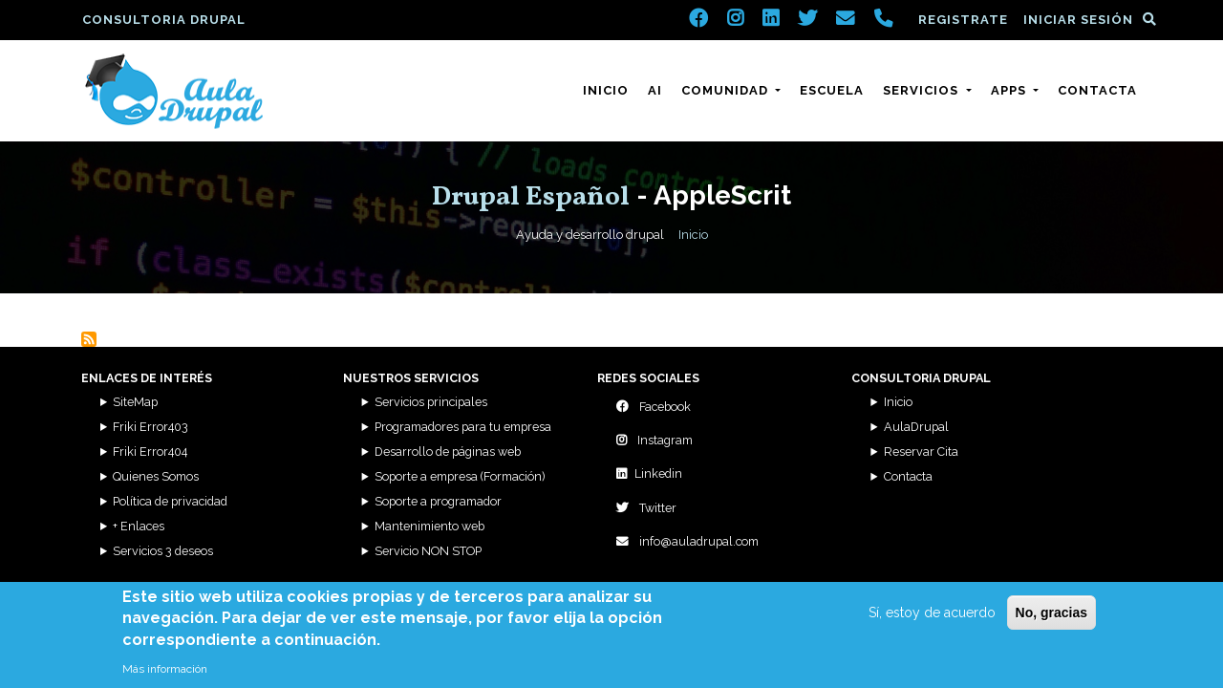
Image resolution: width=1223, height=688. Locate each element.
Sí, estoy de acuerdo (932, 620)
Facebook (653, 406)
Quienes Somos (156, 476)
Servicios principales (431, 402)
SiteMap (135, 402)
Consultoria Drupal (164, 19)
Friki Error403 (150, 426)
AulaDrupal (916, 426)
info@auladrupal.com (687, 541)
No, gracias (1051, 620)
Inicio (606, 90)
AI (655, 90)
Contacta (1097, 90)
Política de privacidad (170, 501)
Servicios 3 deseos (163, 551)
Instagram (654, 440)
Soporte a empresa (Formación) (460, 476)
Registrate (963, 19)
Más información (164, 677)
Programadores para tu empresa (463, 426)
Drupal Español (531, 197)
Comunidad (726, 90)
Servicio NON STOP (428, 551)
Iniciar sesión (1078, 19)
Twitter (646, 508)
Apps (1010, 90)
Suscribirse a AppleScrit (89, 339)
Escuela (832, 90)
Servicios (922, 90)
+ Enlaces (138, 526)
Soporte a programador (438, 501)
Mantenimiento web (429, 526)
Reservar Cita (921, 451)
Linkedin (649, 473)
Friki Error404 (150, 451)
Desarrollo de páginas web (448, 451)
